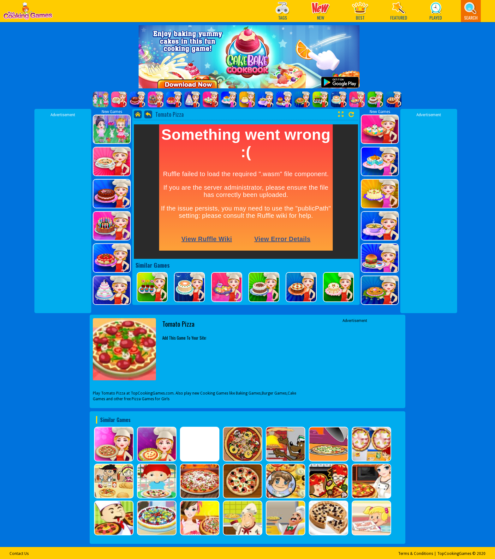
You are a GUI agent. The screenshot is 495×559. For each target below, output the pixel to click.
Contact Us (19, 553)
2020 (481, 553)
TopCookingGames (454, 553)
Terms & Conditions (415, 553)
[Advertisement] (63, 212)
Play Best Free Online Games (28, 12)
